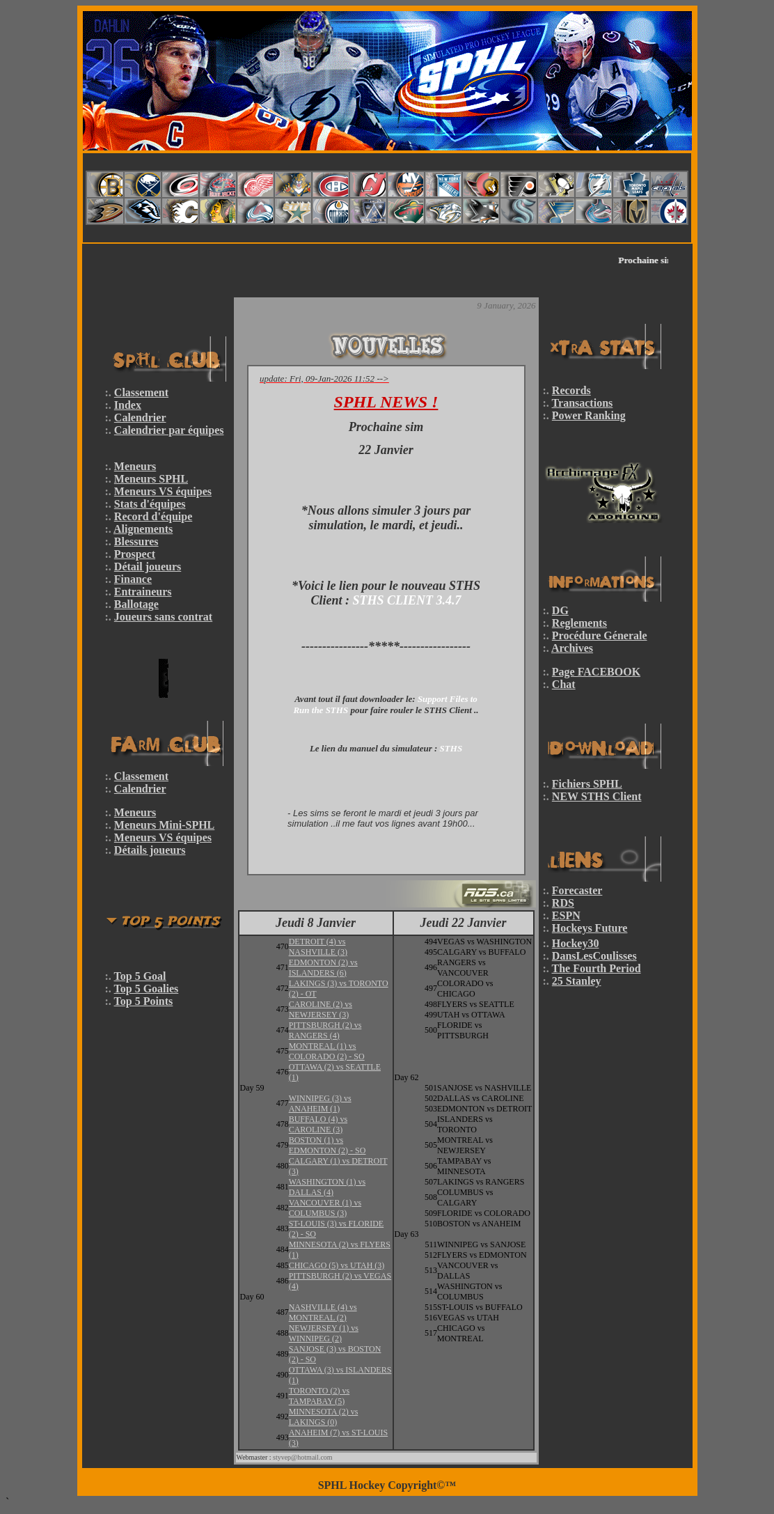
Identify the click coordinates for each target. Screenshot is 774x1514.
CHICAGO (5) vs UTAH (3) (337, 1265)
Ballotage (136, 604)
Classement (141, 392)
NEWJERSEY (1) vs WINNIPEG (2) (323, 1333)
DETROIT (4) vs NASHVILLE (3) (318, 947)
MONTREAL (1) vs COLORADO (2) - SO (327, 1051)
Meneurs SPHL (151, 479)
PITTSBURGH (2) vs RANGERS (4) (325, 1030)
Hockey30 (575, 943)
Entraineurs (143, 592)
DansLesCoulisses (594, 956)
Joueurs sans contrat (163, 617)
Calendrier (140, 417)
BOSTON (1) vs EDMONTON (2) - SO (327, 1145)
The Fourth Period (596, 968)
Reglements (579, 623)
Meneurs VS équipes (163, 491)
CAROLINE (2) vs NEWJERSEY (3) (320, 1009)
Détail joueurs (147, 566)
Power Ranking (589, 415)
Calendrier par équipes (169, 430)
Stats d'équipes (150, 504)
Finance (133, 579)
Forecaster (577, 890)
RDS (563, 903)
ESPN (566, 915)
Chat (564, 684)
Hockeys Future (590, 928)
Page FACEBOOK (596, 672)
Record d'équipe (153, 516)
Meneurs (135, 466)
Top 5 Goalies (146, 988)
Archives (572, 648)
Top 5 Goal (140, 976)
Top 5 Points (143, 1001)
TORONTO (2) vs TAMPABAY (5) (319, 1396)
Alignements (143, 529)
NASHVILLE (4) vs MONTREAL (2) (323, 1312)
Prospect (134, 554)
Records (571, 390)
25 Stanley (576, 981)
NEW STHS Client (597, 796)
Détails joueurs (150, 850)
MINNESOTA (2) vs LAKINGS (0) (323, 1417)
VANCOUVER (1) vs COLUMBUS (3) (325, 1208)
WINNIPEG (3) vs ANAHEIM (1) (320, 1103)
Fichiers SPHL (587, 784)
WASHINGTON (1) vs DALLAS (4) (327, 1187)
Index (127, 405)
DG (560, 610)
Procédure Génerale (599, 635)
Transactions (582, 403)
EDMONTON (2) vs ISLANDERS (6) (323, 968)
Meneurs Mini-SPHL (164, 825)
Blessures (136, 541)
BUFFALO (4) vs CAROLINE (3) (318, 1124)
